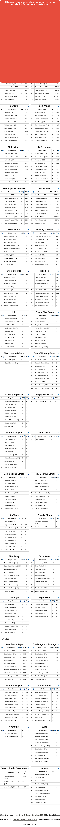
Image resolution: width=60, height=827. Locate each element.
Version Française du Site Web (25, 820)
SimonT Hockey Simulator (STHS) (32, 815)
